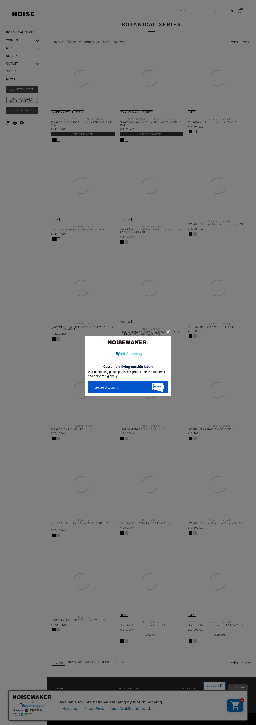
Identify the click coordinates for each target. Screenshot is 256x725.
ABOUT (11, 71)
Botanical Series (21, 32)
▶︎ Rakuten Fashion (193, 696)
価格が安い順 (74, 41)
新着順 (106, 41)
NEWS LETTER (25, 89)
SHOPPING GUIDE (192, 689)
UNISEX (11, 55)
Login (228, 11)
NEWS (10, 79)
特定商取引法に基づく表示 (71, 696)
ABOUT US (62, 689)
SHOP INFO (22, 110)
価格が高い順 (92, 41)
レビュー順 (119, 41)
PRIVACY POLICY (129, 689)
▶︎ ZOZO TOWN (128, 696)
